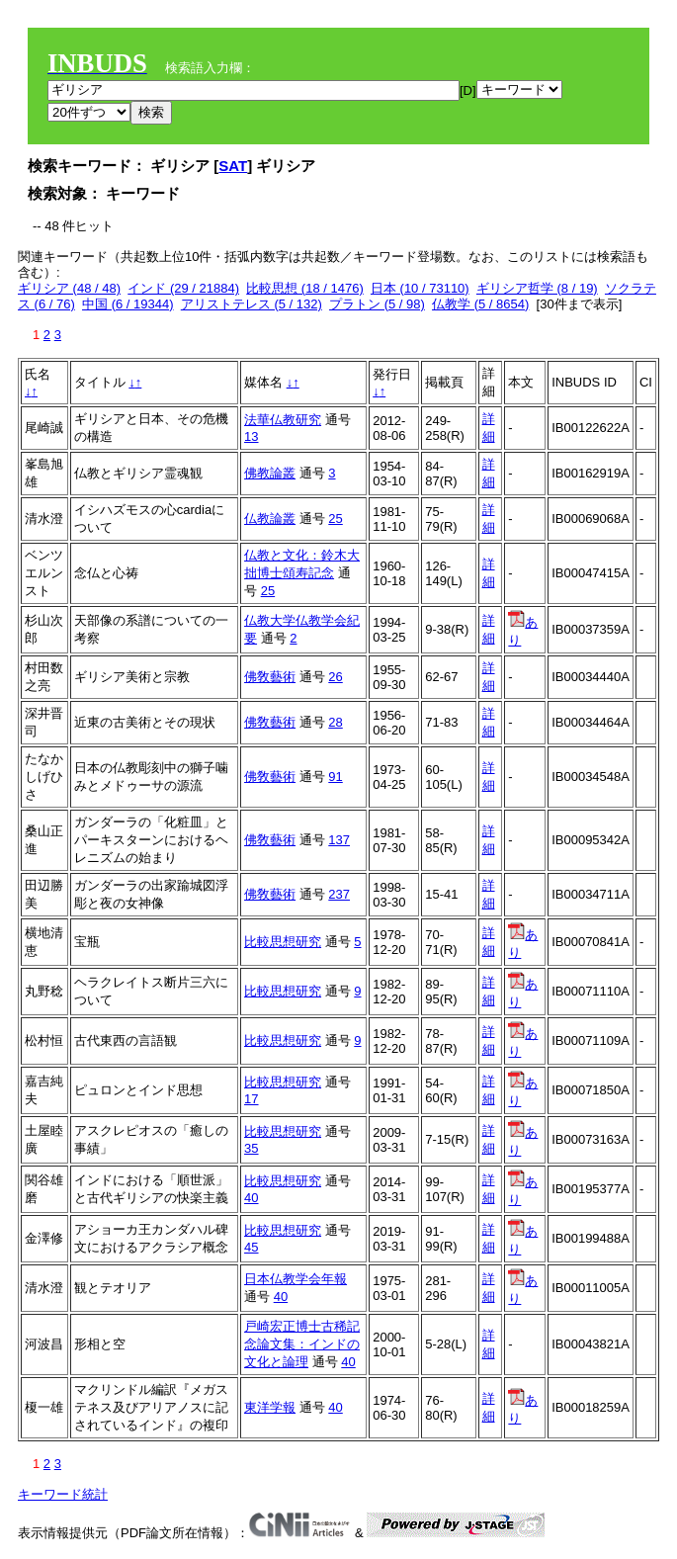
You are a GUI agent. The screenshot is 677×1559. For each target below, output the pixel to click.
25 (335, 518)
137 (339, 839)
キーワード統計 (63, 1494)
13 (251, 436)
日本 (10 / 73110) (420, 288)
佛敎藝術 (270, 676)
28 (335, 722)
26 (335, 676)
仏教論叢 (270, 518)
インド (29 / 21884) (183, 288)
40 (251, 1197)
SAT (232, 165)
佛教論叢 (270, 473)
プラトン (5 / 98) (377, 304)
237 (339, 894)
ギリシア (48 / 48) (69, 288)
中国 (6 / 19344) (128, 304)
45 (251, 1247)
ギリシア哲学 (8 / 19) (537, 288)
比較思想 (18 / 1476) (305, 288)
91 (335, 776)
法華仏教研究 (282, 419)
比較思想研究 (282, 941)
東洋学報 (270, 1407)
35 (251, 1148)
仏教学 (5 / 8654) (480, 304)
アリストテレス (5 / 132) (251, 304)
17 (251, 1098)
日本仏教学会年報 (295, 1278)
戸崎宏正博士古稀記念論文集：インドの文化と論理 (302, 1344)
